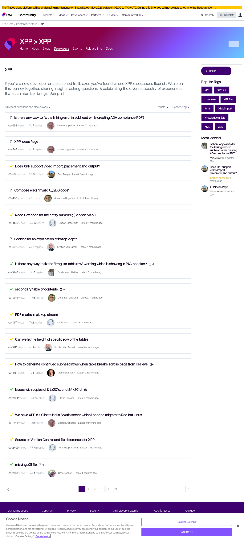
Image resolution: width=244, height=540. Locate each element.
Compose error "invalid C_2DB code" (41, 190)
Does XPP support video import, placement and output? (57, 166)
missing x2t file (26, 464)
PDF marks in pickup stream (36, 314)
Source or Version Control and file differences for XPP (55, 439)
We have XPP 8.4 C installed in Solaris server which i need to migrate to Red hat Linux (78, 415)
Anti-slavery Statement (126, 510)
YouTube (189, 510)
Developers (78, 15)
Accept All (186, 531)
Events (77, 48)
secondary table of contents (36, 289)
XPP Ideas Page (26, 141)
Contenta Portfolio (26, 24)
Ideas (62, 15)
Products (47, 15)
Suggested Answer (11, 166)
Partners (96, 15)
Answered (11, 264)
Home (24, 48)
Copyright (47, 510)
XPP (42, 24)
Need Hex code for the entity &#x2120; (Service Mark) (55, 215)
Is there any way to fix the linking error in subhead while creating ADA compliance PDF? (79, 117)
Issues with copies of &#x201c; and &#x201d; (48, 389)
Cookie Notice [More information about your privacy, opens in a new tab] (42, 536)
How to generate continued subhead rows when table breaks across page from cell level (81, 364)
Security (95, 510)
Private (112, 15)
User (240, 15)
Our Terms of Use (18, 510)
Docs (109, 48)
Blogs (46, 48)
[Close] (238, 526)
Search (209, 15)
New (233, 44)
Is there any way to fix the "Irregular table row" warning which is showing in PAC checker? (81, 264)
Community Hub (131, 15)
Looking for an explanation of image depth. (46, 239)
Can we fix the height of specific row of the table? (51, 339)
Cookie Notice (162, 510)
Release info (94, 48)
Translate (226, 15)
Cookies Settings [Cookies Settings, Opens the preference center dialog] (186, 521)
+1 (153, 264)
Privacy (71, 510)
